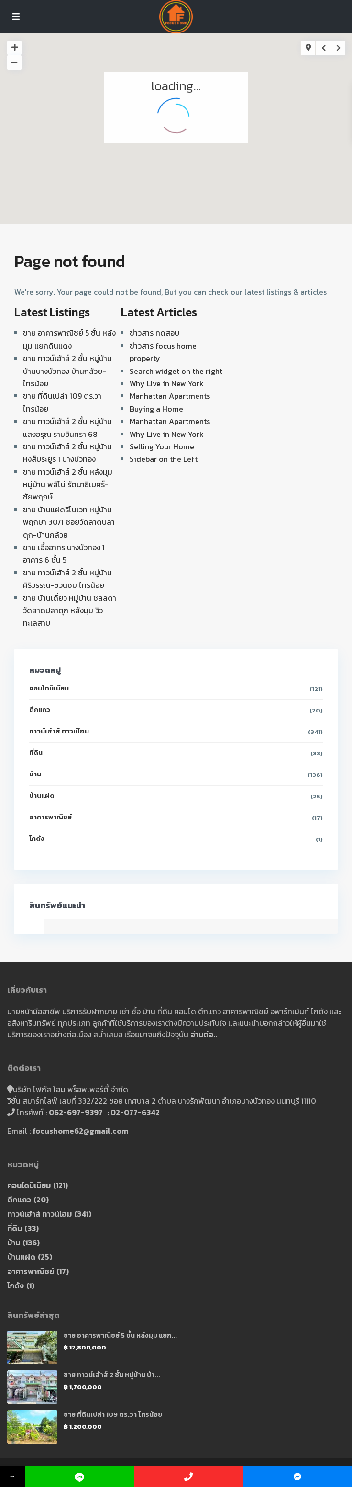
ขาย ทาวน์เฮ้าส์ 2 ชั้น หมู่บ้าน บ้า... (112, 1375)
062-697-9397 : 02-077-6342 (104, 1112)
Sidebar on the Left (164, 459)
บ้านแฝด (42, 796)
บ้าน (35, 774)
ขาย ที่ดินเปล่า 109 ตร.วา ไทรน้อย (113, 1415)
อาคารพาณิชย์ (50, 817)
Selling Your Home (162, 446)
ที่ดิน (36, 753)
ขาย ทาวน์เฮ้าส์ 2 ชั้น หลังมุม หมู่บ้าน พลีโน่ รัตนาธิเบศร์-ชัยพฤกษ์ (67, 484)
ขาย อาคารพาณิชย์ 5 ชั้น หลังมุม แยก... (120, 1335)
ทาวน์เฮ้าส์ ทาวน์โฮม (59, 731)
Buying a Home (156, 408)
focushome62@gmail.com (80, 1130)
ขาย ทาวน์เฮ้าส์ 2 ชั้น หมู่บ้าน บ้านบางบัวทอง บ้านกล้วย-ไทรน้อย (67, 370)
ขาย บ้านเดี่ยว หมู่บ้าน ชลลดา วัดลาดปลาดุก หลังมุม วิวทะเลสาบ (69, 610)
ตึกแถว (39, 710)
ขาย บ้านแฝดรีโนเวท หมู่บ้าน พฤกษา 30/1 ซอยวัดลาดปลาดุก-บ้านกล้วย (69, 522)
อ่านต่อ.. (203, 1034)
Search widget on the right (176, 371)
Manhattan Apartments (170, 396)
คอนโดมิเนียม (49, 688)
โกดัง (36, 839)
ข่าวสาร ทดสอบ (154, 333)
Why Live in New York (167, 383)
